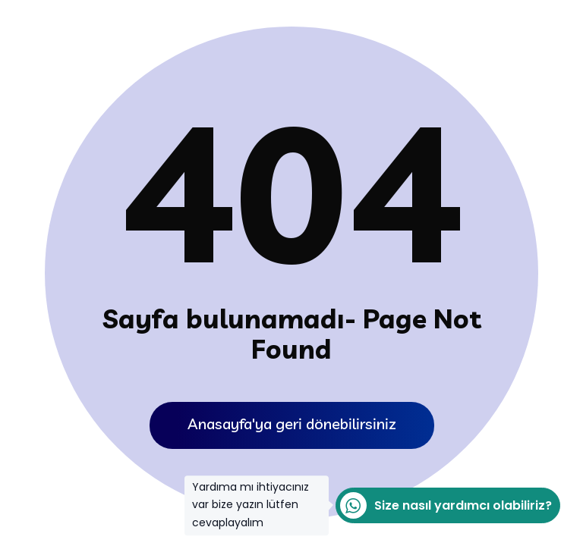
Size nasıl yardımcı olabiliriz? (444, 505)
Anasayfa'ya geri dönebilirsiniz (292, 423)
